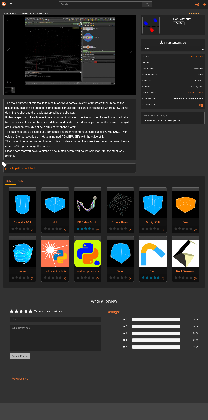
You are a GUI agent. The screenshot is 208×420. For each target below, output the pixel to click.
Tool (32, 168)
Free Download (173, 43)
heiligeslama (197, 57)
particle (9, 168)
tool (27, 168)
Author (21, 181)
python (19, 168)
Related (10, 181)
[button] (11, 4)
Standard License (194, 93)
